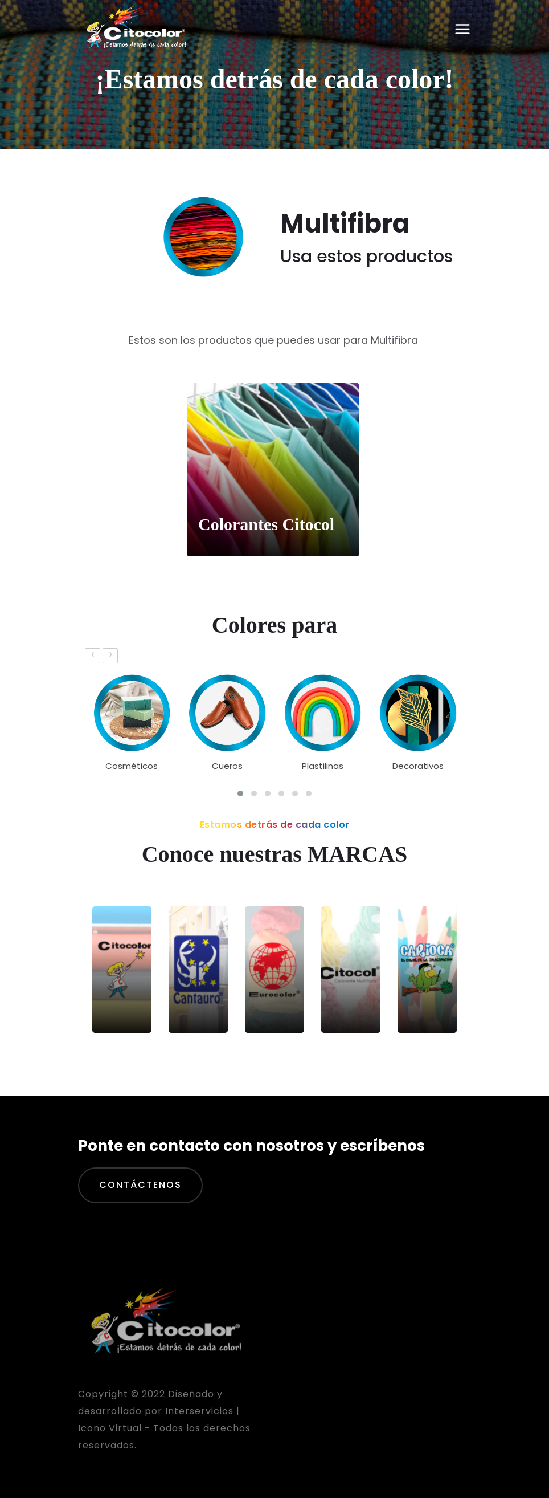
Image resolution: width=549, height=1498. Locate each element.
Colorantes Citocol (266, 524)
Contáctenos (140, 1184)
